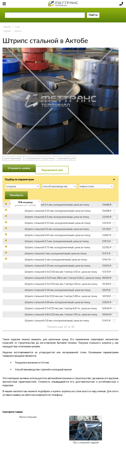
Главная (7, 27)
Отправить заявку (19, 167)
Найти (93, 15)
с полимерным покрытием (39, 158)
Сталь (17, 27)
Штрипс (18, 31)
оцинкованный (11, 158)
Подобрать (16, 195)
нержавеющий (66, 158)
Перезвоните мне (52, 169)
